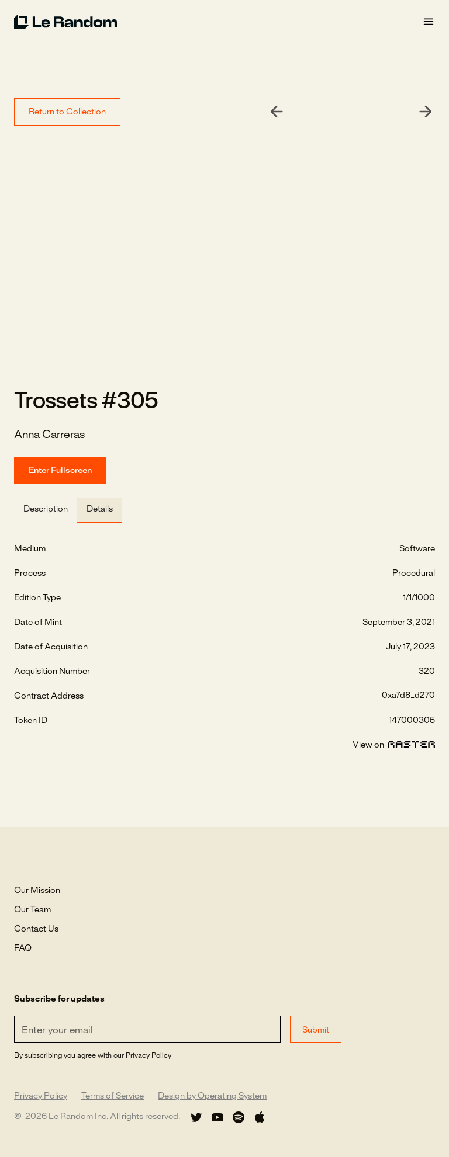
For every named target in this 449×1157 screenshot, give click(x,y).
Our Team (32, 910)
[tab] (45, 510)
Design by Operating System (212, 1096)
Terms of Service (112, 1096)
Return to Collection (67, 112)
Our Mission (37, 891)
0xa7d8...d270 (408, 696)
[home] (218, 21)
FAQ (23, 948)
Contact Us (36, 929)
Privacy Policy (40, 1096)
